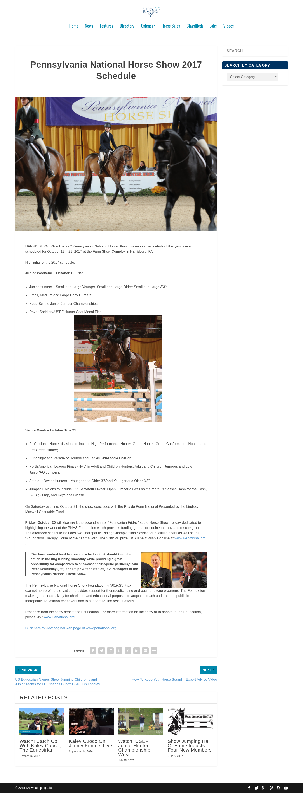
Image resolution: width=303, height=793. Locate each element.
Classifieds (194, 24)
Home (73, 24)
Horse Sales (171, 24)
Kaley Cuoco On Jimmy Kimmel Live (90, 743)
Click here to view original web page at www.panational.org (70, 628)
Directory (127, 24)
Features (106, 24)
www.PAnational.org (190, 538)
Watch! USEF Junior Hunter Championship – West (136, 747)
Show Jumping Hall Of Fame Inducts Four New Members (190, 745)
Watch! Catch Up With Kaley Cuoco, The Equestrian (40, 745)
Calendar (148, 24)
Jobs (213, 24)
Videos (228, 24)
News (89, 24)
